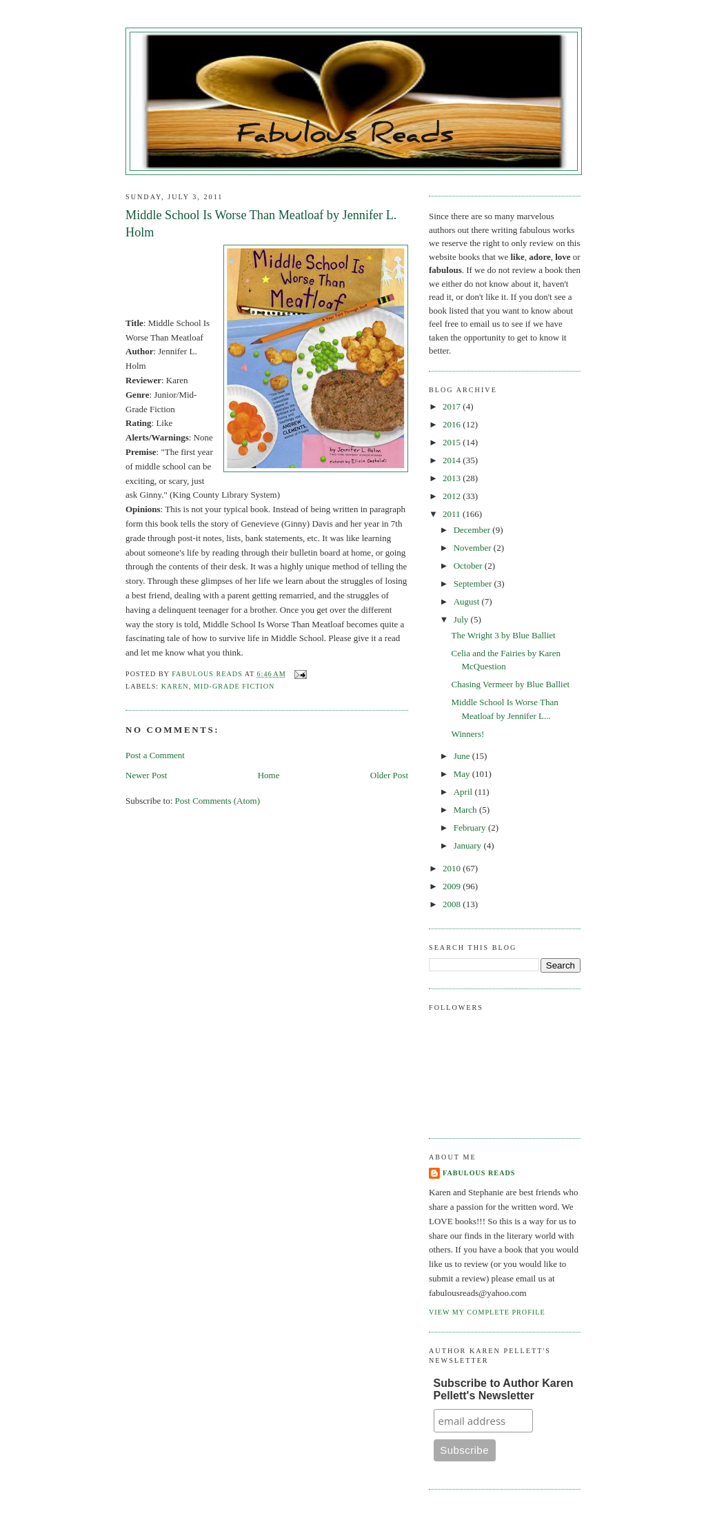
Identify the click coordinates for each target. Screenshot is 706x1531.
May (463, 774)
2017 (453, 406)
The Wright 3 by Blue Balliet (503, 635)
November (474, 548)
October (469, 565)
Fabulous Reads (479, 1173)
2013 (453, 478)
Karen (175, 686)
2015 (453, 442)
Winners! (467, 734)
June (463, 756)
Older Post (389, 775)
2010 (453, 868)
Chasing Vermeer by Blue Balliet (510, 684)
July (462, 619)
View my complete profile (487, 1312)
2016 (453, 424)
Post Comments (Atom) (218, 800)
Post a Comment (155, 755)
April (464, 792)
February (471, 827)
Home (269, 775)
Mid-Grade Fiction (234, 686)
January (469, 845)
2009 (453, 886)
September (474, 583)
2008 (453, 904)
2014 (453, 460)
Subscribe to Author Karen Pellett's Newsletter (504, 1389)
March (466, 809)
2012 (453, 496)
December (473, 530)
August (468, 601)
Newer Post (146, 775)
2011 (453, 514)
